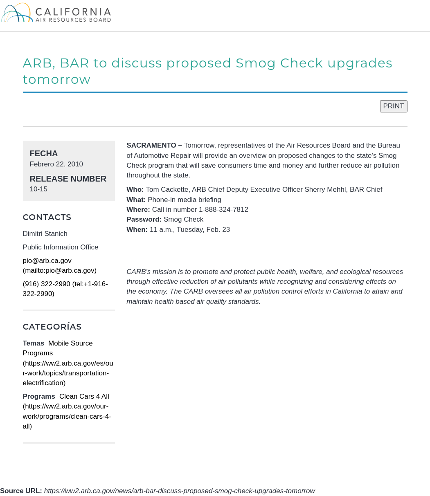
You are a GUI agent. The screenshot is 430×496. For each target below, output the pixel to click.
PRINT (393, 106)
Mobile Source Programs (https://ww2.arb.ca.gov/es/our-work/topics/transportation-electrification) (68, 363)
